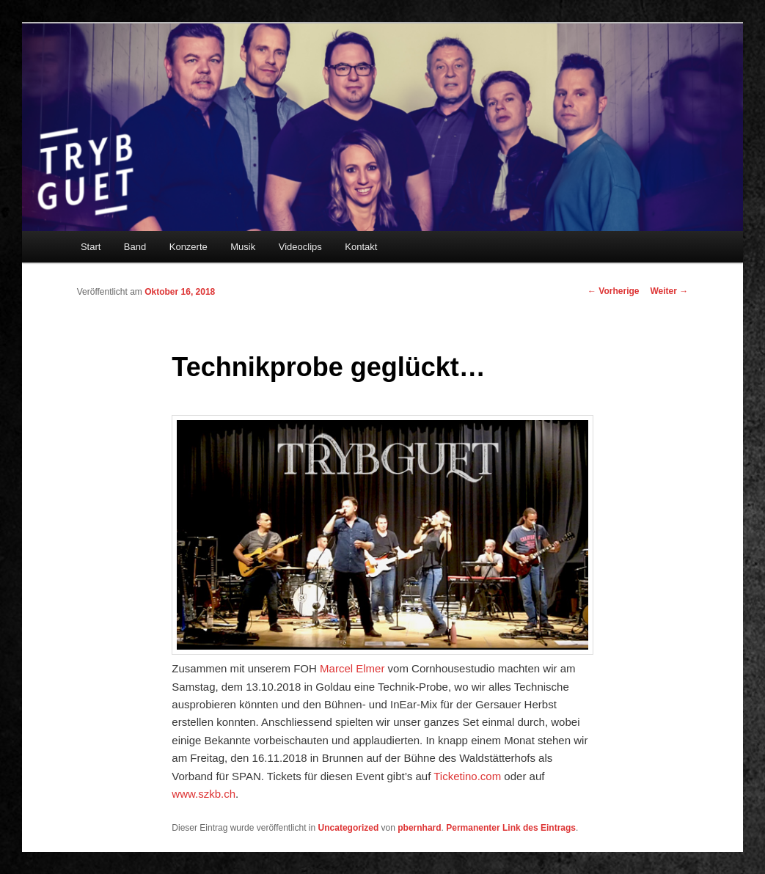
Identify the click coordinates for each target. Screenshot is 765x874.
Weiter (670, 291)
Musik (242, 246)
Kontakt (361, 246)
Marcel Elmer (352, 668)
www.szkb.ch (203, 793)
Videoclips (300, 246)
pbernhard (419, 828)
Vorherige (613, 291)
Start (90, 246)
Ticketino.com (467, 776)
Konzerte (188, 246)
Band (135, 246)
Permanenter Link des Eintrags (511, 828)
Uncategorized (348, 828)
